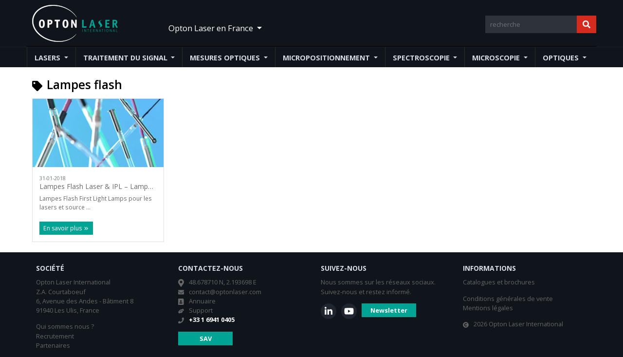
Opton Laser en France (211, 28)
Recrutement (55, 336)
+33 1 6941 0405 (212, 319)
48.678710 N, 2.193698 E (223, 282)
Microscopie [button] (497, 57)
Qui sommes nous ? (65, 326)
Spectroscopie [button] (422, 57)
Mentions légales (488, 307)
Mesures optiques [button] (226, 57)
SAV (206, 338)
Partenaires (53, 345)
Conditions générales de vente (508, 298)
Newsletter (388, 310)
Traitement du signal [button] (126, 57)
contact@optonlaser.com (225, 291)
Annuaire (202, 301)
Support (201, 310)
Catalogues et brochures (499, 282)
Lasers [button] (48, 57)
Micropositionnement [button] (327, 57)
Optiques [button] (562, 57)
